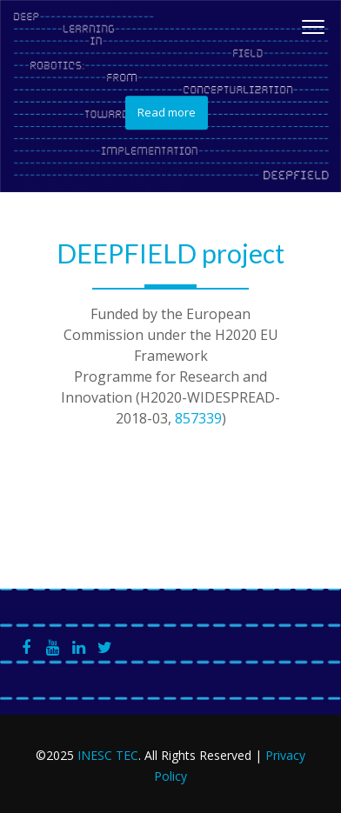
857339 (198, 418)
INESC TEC (107, 755)
